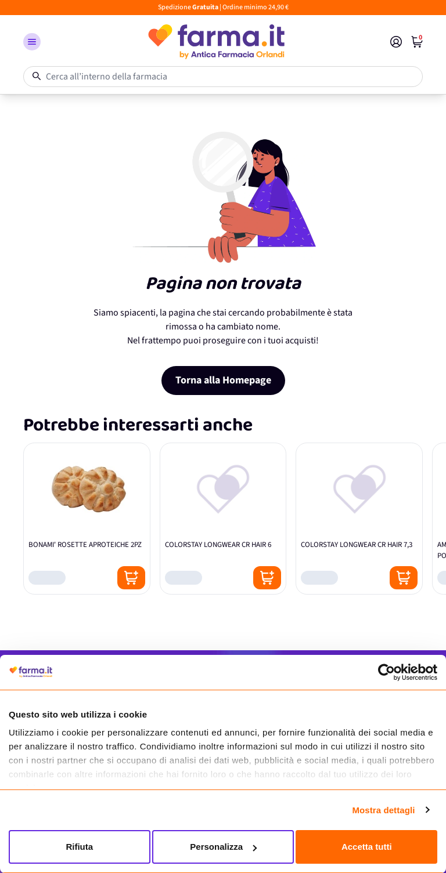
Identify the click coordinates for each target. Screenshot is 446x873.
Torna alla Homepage (223, 380)
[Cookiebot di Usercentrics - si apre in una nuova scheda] (386, 672)
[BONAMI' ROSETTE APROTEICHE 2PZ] (87, 518)
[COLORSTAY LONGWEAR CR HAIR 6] (223, 518)
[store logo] (215, 41)
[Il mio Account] (396, 42)
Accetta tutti (366, 847)
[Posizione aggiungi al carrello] (131, 577)
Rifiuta (79, 847)
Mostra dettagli (383, 810)
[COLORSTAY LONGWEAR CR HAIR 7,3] (359, 518)
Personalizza (223, 847)
